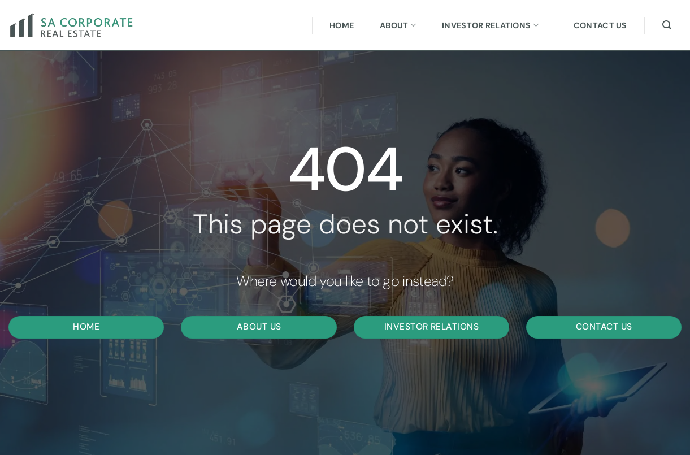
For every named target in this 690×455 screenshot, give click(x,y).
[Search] (667, 25)
